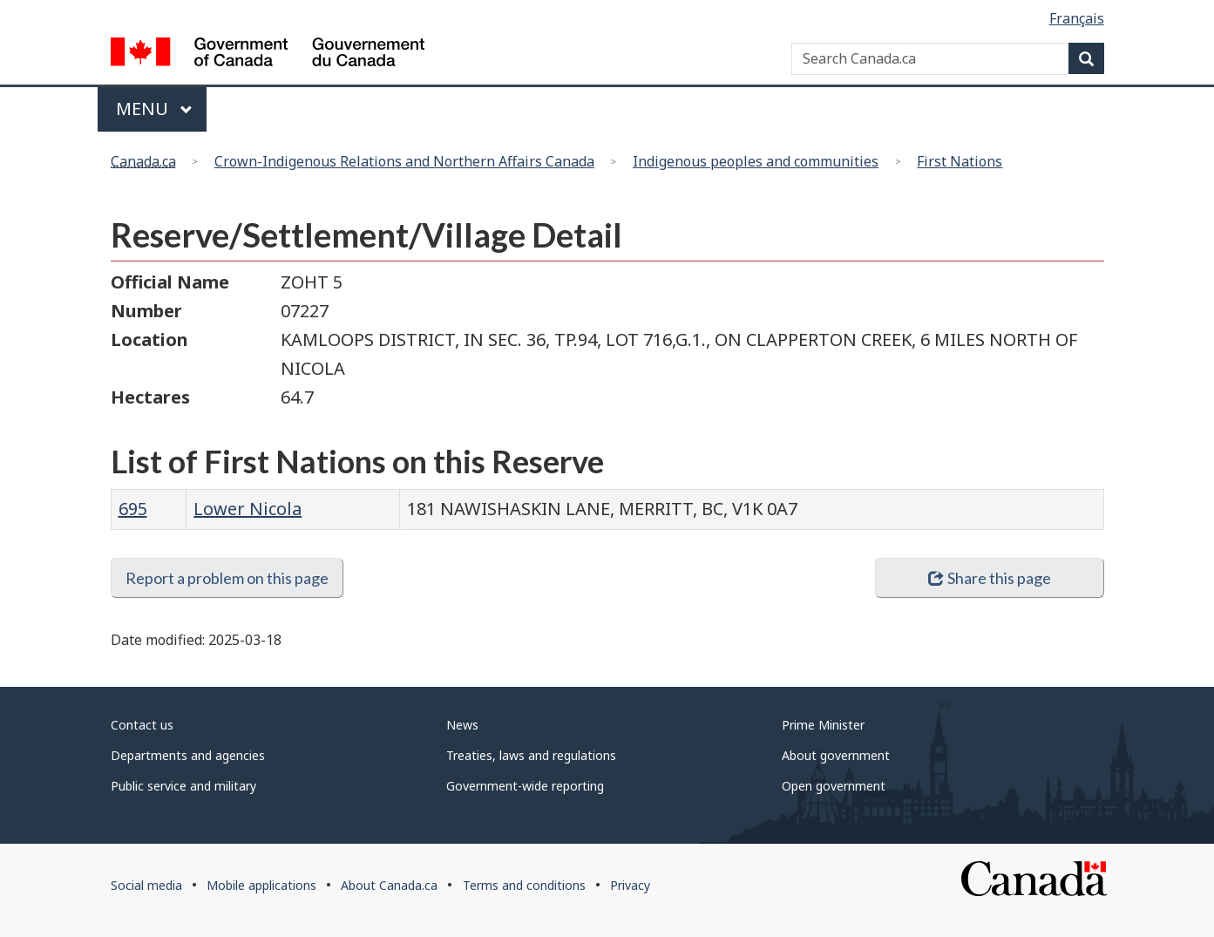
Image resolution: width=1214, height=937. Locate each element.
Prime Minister (823, 724)
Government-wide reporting (525, 785)
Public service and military (183, 785)
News (462, 724)
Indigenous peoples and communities (755, 161)
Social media (146, 885)
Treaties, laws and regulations (531, 755)
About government (836, 755)
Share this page (989, 577)
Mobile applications (261, 885)
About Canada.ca (389, 885)
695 (133, 508)
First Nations (959, 161)
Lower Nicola (247, 508)
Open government (833, 785)
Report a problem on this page (227, 577)
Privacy (630, 885)
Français (1076, 18)
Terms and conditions (524, 885)
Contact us (142, 724)
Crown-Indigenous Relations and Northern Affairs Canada (404, 161)
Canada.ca (143, 161)
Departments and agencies (188, 755)
